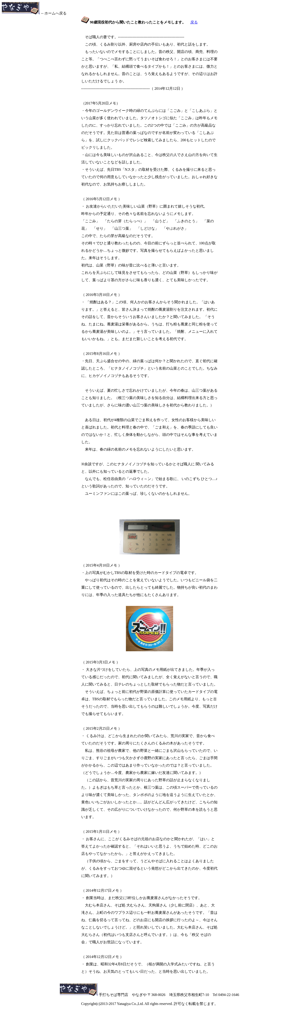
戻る (194, 22)
